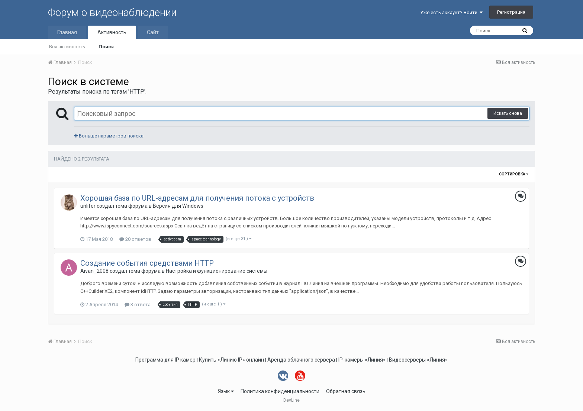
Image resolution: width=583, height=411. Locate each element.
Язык (226, 391)
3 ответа (138, 304)
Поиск (106, 46)
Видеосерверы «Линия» (418, 360)
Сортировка (513, 174)
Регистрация (511, 12)
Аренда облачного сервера (301, 360)
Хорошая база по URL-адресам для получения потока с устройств (197, 198)
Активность (111, 32)
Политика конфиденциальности (280, 391)
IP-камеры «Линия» (362, 360)
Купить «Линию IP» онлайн (231, 360)
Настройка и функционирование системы (216, 271)
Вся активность (67, 46)
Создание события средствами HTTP (147, 263)
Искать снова (507, 113)
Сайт (153, 32)
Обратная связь (345, 391)
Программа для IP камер (165, 360)
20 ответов (135, 239)
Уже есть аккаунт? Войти (451, 12)
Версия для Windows (178, 206)
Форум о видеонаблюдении (112, 12)
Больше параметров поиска (109, 136)
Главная (67, 32)
